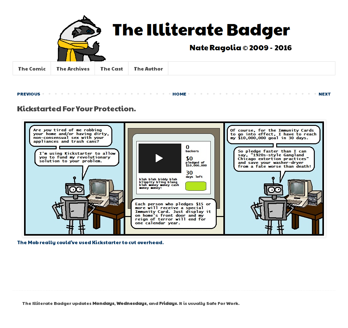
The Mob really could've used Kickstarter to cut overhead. (90, 242)
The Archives (73, 68)
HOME (179, 93)
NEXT (325, 93)
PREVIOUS (28, 93)
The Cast (111, 68)
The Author (148, 68)
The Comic (32, 68)
